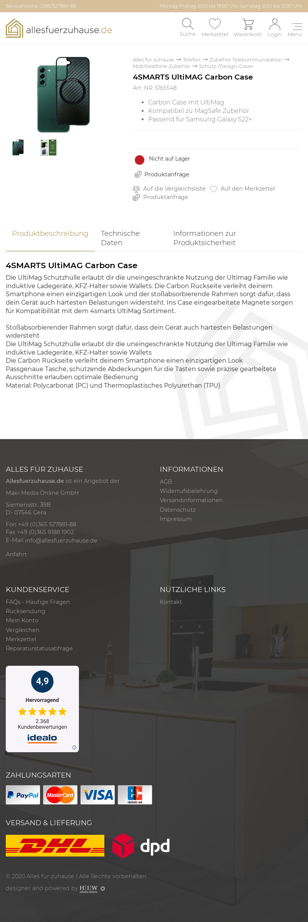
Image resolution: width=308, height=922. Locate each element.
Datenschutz (178, 509)
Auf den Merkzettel (242, 188)
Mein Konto (22, 620)
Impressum (176, 519)
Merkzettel (21, 639)
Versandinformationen (191, 500)
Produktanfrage (166, 174)
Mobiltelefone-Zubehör (161, 66)
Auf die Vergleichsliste (169, 188)
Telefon (192, 60)
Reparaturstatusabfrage (39, 648)
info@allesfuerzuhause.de (61, 540)
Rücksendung (25, 611)
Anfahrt (16, 554)
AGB (166, 481)
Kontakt (171, 602)
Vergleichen (23, 630)
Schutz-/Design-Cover (226, 66)
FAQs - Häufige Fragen (38, 602)
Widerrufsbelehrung (189, 491)
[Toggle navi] (295, 30)
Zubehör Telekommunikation (245, 60)
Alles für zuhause (153, 60)
